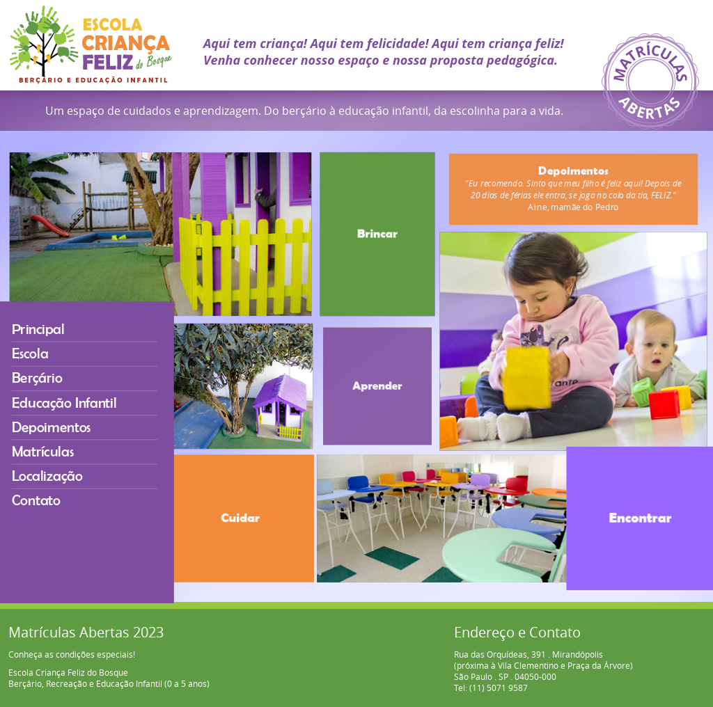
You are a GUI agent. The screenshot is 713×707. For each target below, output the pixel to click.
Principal (45, 347)
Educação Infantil (67, 410)
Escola (38, 368)
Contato (43, 493)
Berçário (43, 389)
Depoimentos (56, 431)
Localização (52, 472)
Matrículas (48, 452)
